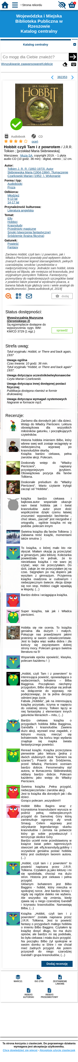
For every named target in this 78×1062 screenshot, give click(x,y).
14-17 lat (13, 202)
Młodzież (13, 195)
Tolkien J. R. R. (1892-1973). (30, 168)
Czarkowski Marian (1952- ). (34, 176)
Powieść (13, 243)
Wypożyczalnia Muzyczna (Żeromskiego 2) (25, 319)
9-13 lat (12, 198)
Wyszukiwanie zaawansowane (21, 64)
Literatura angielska (20, 210)
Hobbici (12, 222)
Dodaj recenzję (57, 963)
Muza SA (26, 155)
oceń (35, 141)
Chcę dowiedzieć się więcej (20, 1050)
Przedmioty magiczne (21, 228)
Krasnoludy (14, 225)
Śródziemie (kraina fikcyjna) (25, 236)
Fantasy (12, 247)
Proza (11, 187)
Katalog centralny (35, 44)
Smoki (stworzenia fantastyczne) (29, 232)
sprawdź (62, 330)
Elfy (9, 218)
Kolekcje (47, 64)
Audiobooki (14, 183)
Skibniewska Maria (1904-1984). (37, 172)
